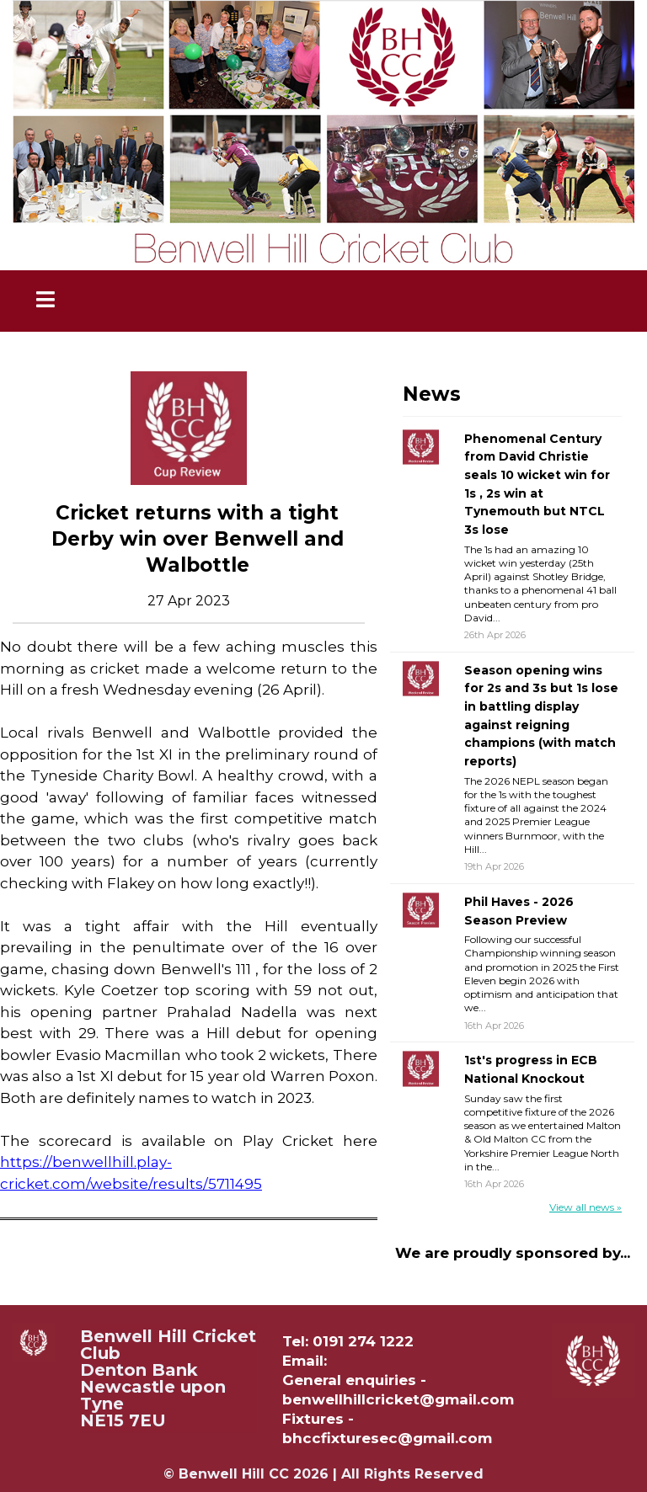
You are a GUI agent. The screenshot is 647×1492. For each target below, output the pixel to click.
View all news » (585, 1207)
